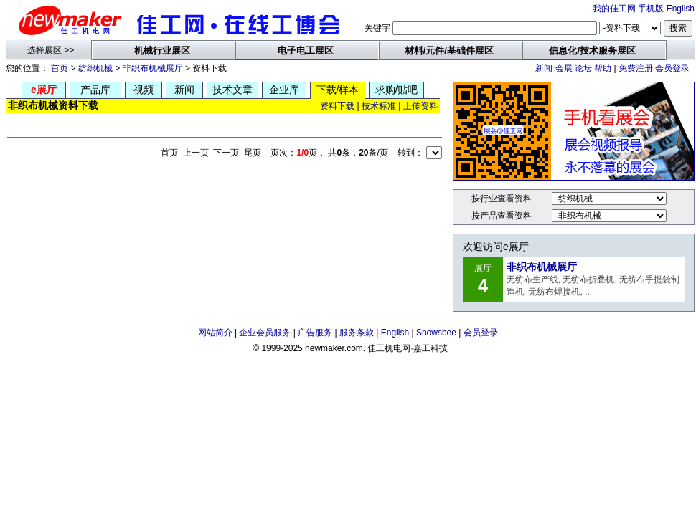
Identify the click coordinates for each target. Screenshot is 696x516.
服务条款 (356, 333)
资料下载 (337, 106)
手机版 (651, 9)
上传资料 (420, 106)
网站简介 (215, 333)
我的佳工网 (614, 9)
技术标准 (379, 106)
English (681, 9)
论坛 (583, 68)
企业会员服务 (265, 333)
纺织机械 (95, 68)
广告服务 (315, 333)
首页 (59, 68)
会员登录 (672, 68)
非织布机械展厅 (153, 68)
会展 (564, 68)
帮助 (602, 68)
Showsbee (436, 333)
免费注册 (636, 68)
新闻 (543, 68)
